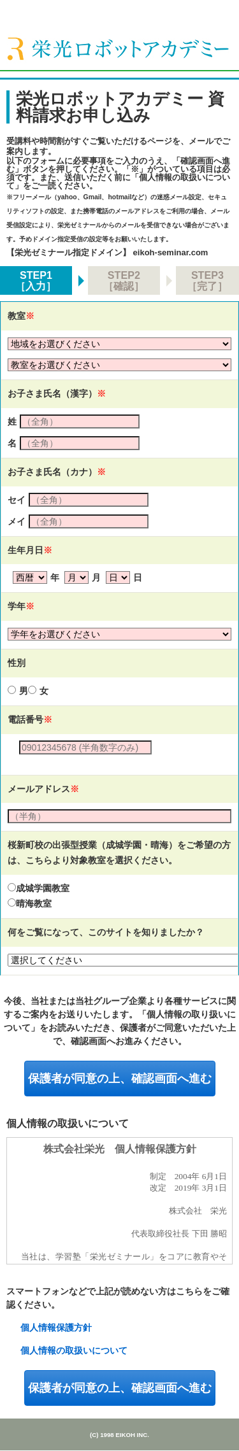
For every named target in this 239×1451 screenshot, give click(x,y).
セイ (16, 500)
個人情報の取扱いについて (73, 1350)
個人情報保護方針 (56, 1327)
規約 (119, 1200)
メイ (16, 521)
